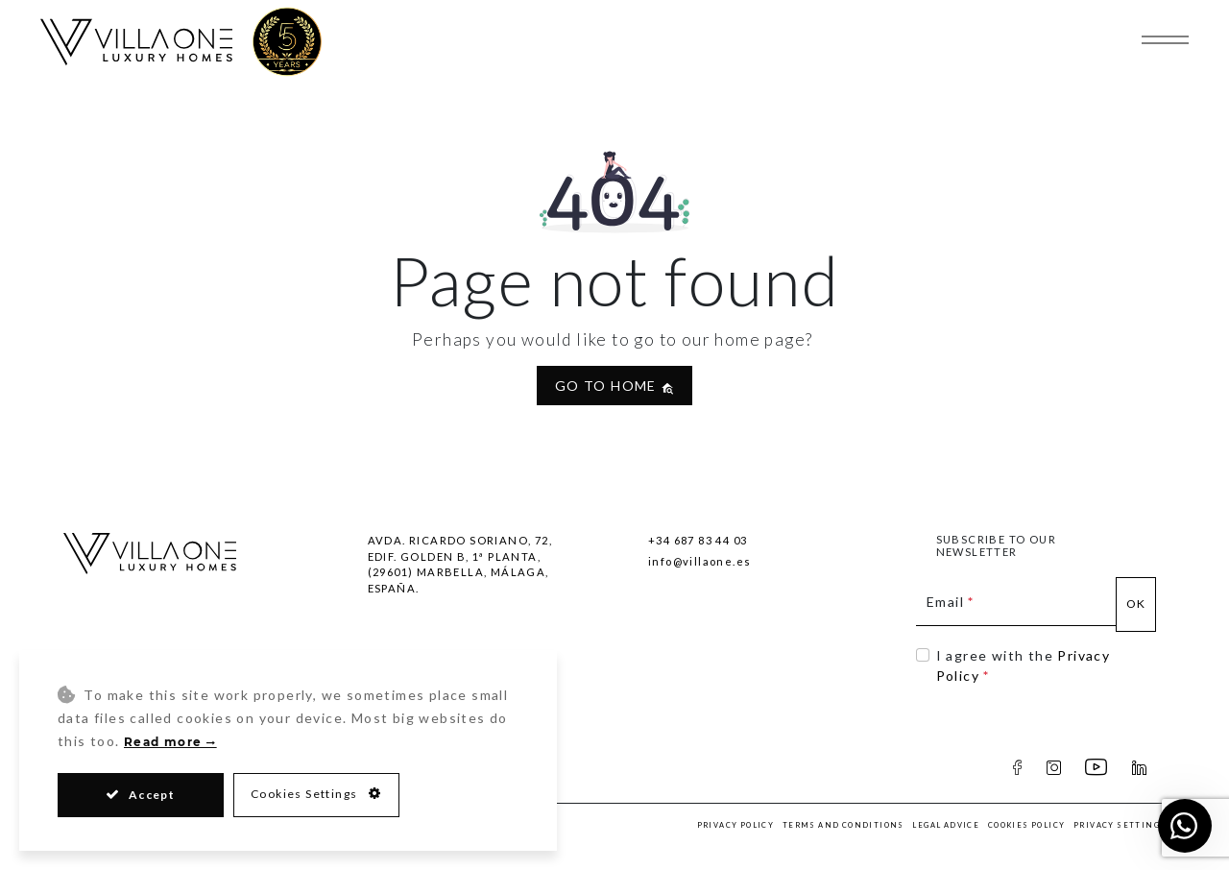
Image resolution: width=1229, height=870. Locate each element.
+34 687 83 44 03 (697, 540)
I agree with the (1023, 665)
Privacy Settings (1119, 825)
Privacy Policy (736, 825)
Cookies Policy (1027, 825)
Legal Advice (945, 825)
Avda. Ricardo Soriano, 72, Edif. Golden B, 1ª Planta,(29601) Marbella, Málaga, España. (460, 564)
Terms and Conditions (843, 825)
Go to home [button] (614, 385)
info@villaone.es (699, 561)
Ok (1136, 603)
